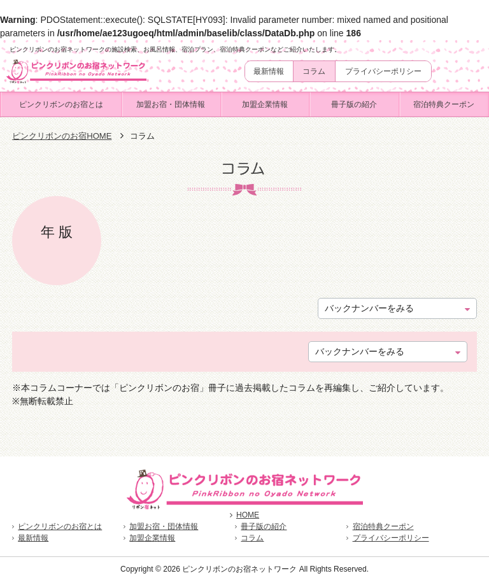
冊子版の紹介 (354, 104)
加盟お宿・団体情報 (170, 104)
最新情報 (268, 71)
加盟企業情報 (265, 104)
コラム (313, 71)
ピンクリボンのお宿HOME (61, 136)
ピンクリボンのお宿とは (61, 104)
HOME (244, 515)
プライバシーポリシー (383, 71)
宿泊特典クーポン (443, 104)
